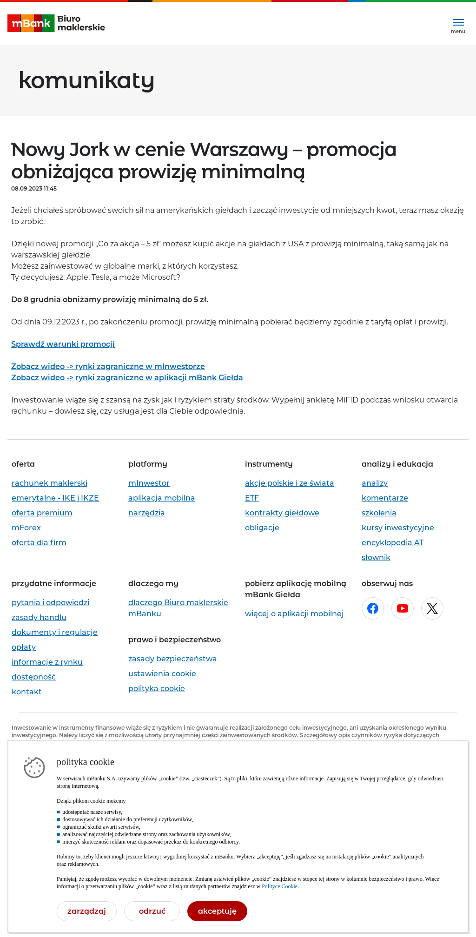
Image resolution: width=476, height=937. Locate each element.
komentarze (385, 498)
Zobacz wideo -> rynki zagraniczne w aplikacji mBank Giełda (127, 377)
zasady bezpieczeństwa (172, 658)
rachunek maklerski (49, 483)
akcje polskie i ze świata (289, 483)
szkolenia (379, 512)
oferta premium (42, 512)
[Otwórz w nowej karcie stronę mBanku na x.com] (432, 608)
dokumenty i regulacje (55, 632)
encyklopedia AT (392, 542)
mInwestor (149, 483)
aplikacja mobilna (161, 498)
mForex (26, 527)
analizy (375, 483)
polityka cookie (156, 688)
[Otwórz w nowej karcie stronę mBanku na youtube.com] (402, 608)
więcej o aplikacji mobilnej (294, 613)
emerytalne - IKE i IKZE (55, 498)
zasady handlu (39, 617)
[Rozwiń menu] (458, 23)
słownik (376, 557)
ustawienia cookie (162, 673)
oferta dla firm (39, 542)
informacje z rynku (47, 662)
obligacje (262, 527)
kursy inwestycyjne (398, 527)
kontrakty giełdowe (282, 512)
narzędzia (146, 512)
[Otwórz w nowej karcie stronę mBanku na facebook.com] (373, 608)
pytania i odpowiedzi (50, 602)
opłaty (24, 647)
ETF (252, 498)
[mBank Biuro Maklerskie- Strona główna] (56, 23)
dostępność (34, 677)
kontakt (27, 691)
